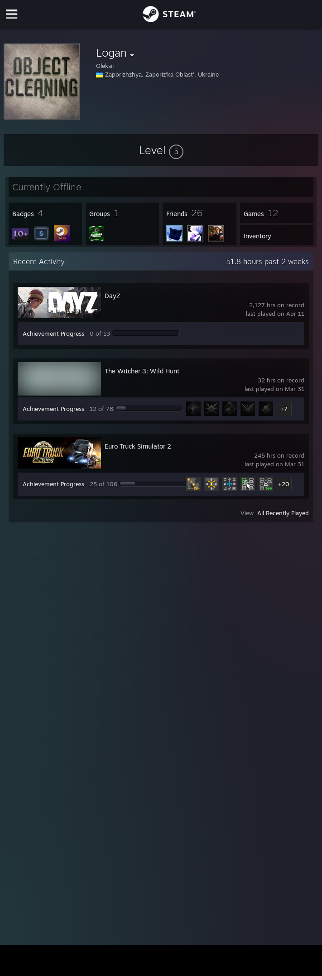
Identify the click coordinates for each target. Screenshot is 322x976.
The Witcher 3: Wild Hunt (142, 371)
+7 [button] (284, 408)
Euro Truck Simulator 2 (138, 446)
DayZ (112, 296)
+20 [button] (283, 484)
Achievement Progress (53, 333)
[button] (161, 150)
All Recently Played (283, 513)
